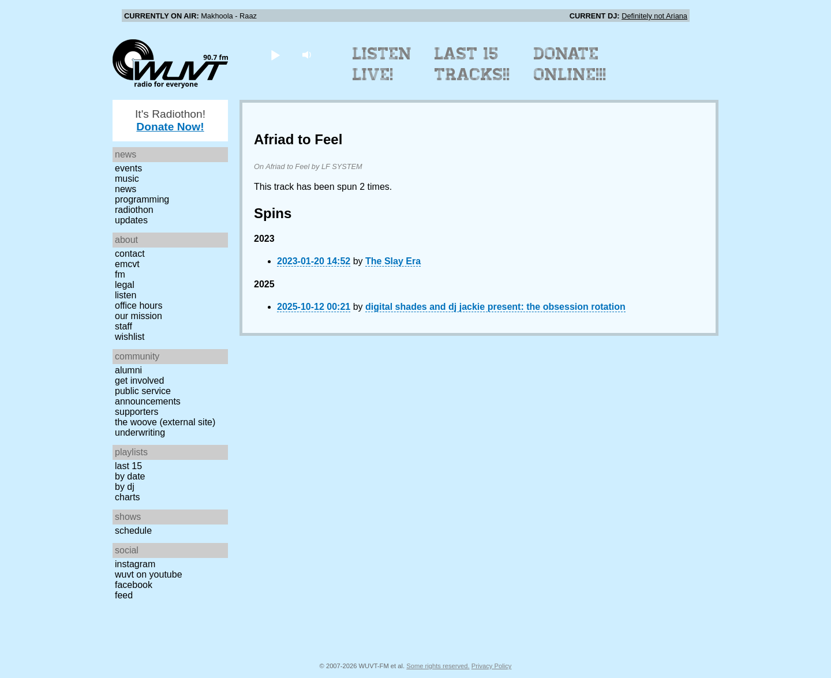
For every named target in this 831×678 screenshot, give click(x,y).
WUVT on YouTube (148, 574)
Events (128, 168)
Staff (123, 326)
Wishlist (130, 337)
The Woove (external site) (165, 422)
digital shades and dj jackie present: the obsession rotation (495, 307)
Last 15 (128, 466)
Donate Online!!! (570, 64)
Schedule (133, 530)
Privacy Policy (491, 665)
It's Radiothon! (170, 120)
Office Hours (138, 305)
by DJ (124, 487)
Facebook (133, 585)
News (125, 189)
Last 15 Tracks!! (472, 64)
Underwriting (140, 432)
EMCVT (127, 264)
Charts (127, 497)
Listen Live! (382, 64)
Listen (125, 295)
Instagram (135, 564)
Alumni (128, 370)
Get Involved (139, 380)
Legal (124, 285)
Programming (142, 199)
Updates (131, 220)
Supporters (137, 412)
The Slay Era (393, 261)
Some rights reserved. (437, 665)
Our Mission (138, 316)
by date (130, 476)
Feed (124, 595)
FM (120, 274)
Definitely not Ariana (654, 16)
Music (127, 178)
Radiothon (134, 210)
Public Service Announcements (148, 396)
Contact (130, 254)
